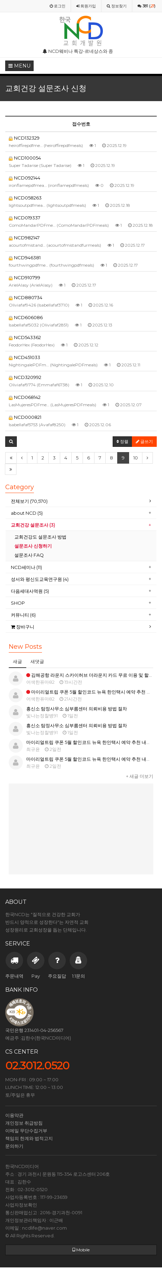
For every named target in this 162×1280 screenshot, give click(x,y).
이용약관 (14, 1115)
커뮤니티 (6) (23, 615)
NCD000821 (25, 417)
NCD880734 (25, 297)
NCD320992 (25, 377)
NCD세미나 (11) (27, 567)
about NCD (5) (27, 513)
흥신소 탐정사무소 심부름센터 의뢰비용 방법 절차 (76, 708)
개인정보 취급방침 (24, 1123)
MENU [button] (19, 66)
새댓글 (37, 661)
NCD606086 (26, 317)
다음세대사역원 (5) (30, 591)
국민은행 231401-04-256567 (34, 1030)
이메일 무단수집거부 (26, 1130)
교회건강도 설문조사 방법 (40, 537)
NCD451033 (24, 357)
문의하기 (14, 1146)
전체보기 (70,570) (29, 501)
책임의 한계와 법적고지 (29, 1138)
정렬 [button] (122, 441)
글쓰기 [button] (144, 441)
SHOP (18, 603)
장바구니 (22, 627)
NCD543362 (25, 337)
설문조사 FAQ (29, 555)
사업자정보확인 (21, 1205)
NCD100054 (25, 158)
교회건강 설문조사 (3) (33, 525)
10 (135, 457)
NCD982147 (24, 237)
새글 (17, 661)
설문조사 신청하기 (33, 546)
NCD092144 (24, 178)
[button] (11, 441)
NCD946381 (25, 257)
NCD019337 (24, 217)
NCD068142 (25, 397)
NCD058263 (25, 198)
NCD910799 (24, 277)
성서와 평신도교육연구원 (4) (40, 579)
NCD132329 (24, 138)
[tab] (81, 501)
